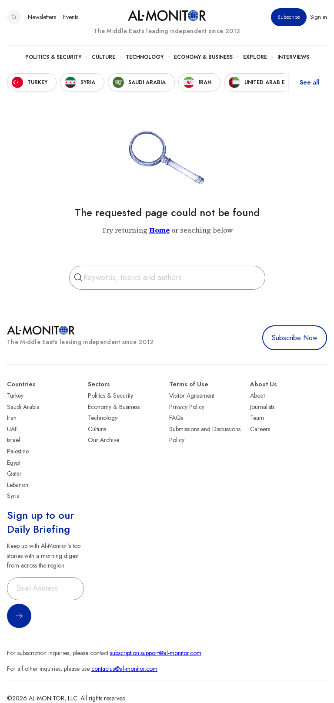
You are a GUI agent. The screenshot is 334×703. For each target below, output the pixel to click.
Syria (13, 495)
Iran (12, 417)
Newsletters (42, 17)
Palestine (18, 451)
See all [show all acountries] (310, 82)
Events (70, 17)
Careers (260, 429)
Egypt (13, 462)
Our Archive (103, 440)
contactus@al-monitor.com (124, 668)
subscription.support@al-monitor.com (155, 653)
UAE (12, 429)
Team (257, 417)
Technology (145, 57)
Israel (13, 440)
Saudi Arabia (23, 406)
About (257, 395)
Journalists (262, 406)
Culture (103, 57)
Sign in (318, 17)
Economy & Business (203, 57)
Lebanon (17, 484)
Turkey (15, 395)
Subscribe (288, 17)
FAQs (176, 417)
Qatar (14, 473)
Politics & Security (53, 57)
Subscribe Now (294, 338)
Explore (255, 57)
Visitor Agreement (191, 395)
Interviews (293, 57)
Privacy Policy (186, 406)
